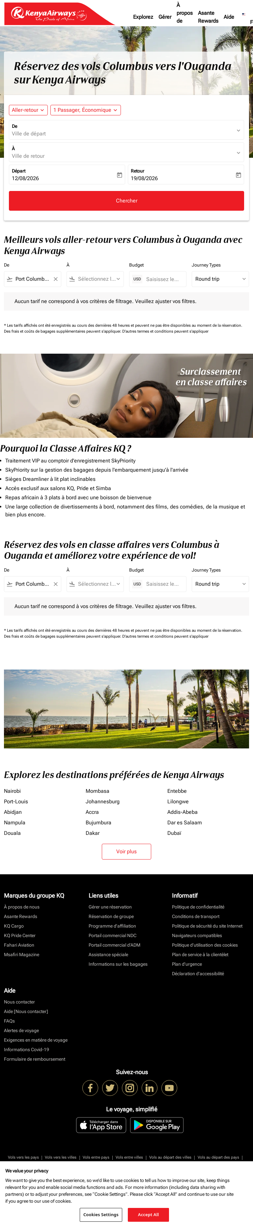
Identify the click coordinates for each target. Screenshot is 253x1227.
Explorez (143, 17)
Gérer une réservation (110, 906)
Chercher (126, 201)
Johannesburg (103, 801)
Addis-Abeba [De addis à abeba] (182, 812)
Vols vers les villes (60, 1157)
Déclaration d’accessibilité (198, 973)
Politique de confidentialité (198, 906)
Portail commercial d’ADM (114, 945)
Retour (137, 171)
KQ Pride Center (20, 935)
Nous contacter (19, 1001)
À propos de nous (185, 17)
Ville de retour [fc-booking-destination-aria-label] (28, 156)
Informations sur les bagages (118, 964)
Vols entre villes (129, 1157)
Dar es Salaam (184, 822)
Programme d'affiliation (112, 926)
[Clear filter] (55, 279)
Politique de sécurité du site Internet (207, 926)
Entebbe (177, 791)
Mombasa (97, 791)
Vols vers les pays (23, 1157)
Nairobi (12, 791)
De (14, 126)
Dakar (92, 833)
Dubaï (174, 833)
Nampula (14, 822)
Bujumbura (98, 822)
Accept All (148, 1214)
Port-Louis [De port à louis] (16, 801)
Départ (18, 171)
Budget (136, 265)
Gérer (164, 17)
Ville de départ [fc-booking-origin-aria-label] (29, 133)
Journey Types (206, 265)
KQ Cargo (14, 926)
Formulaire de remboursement (34, 1059)
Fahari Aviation (19, 945)
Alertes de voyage (21, 1030)
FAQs (9, 1021)
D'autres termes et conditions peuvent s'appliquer (165, 331)
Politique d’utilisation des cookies (205, 945)
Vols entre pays (96, 1157)
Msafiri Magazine (21, 954)
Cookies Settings (101, 1214)
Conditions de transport (195, 916)
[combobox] (32, 279)
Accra (92, 812)
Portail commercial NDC (112, 935)
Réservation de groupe (111, 916)
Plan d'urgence (187, 964)
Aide (229, 17)
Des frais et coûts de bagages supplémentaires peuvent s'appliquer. (63, 331)
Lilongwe (178, 801)
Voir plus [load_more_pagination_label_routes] (126, 851)
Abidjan (13, 812)
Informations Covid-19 (26, 1049)
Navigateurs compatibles (197, 935)
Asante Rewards (208, 17)
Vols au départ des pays (218, 1157)
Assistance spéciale (108, 954)
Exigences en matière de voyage (36, 1040)
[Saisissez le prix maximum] (163, 279)
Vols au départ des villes (170, 1157)
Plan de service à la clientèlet (200, 954)
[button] (85, 110)
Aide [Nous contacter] (26, 1011)
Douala (12, 833)
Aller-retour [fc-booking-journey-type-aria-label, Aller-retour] (25, 110)
